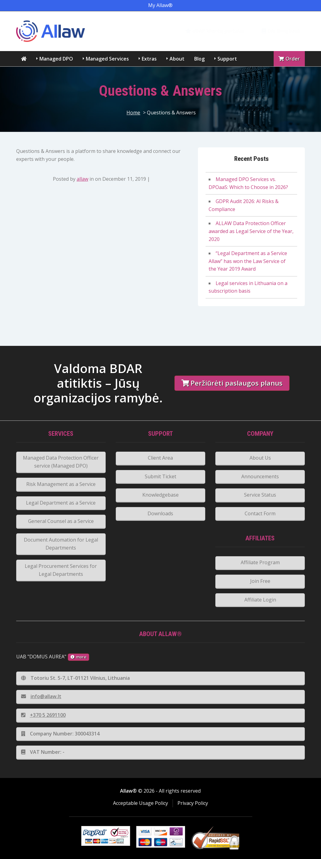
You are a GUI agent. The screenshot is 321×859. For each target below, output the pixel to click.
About (177, 58)
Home (133, 112)
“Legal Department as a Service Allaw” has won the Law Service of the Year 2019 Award (248, 261)
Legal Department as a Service (61, 502)
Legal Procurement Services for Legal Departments (61, 570)
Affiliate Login (260, 599)
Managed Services (107, 58)
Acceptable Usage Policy (140, 803)
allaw (82, 179)
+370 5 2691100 (43, 715)
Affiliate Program (260, 562)
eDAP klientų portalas (214, 31)
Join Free (260, 581)
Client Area (160, 457)
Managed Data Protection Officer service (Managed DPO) (61, 461)
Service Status (260, 494)
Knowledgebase (160, 494)
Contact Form (260, 513)
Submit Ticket (160, 476)
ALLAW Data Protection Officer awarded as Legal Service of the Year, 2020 (251, 231)
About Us (260, 457)
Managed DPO (56, 58)
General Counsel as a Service (61, 521)
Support (227, 58)
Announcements (260, 476)
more (78, 657)
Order (289, 58)
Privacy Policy (192, 803)
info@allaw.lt (41, 696)
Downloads (160, 513)
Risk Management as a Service (61, 484)
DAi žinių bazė (281, 31)
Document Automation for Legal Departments (61, 543)
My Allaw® (160, 5)
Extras (149, 58)
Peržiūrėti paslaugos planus (232, 383)
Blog (199, 58)
